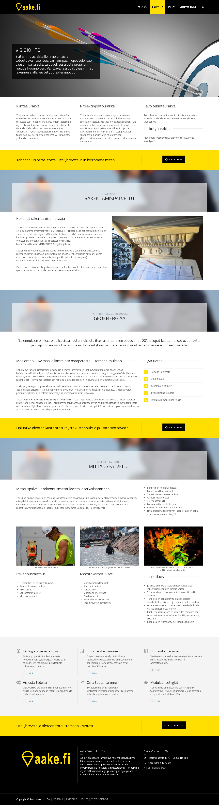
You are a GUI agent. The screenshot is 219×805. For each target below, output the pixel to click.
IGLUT (171, 7)
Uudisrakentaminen (165, 651)
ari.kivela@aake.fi (157, 767)
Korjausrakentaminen (103, 651)
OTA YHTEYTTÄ (173, 725)
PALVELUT (157, 7)
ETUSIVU (142, 7)
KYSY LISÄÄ (174, 159)
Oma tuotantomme (102, 682)
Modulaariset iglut (164, 682)
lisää (30, 673)
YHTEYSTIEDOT (188, 7)
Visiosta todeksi (35, 682)
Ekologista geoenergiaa (40, 651)
